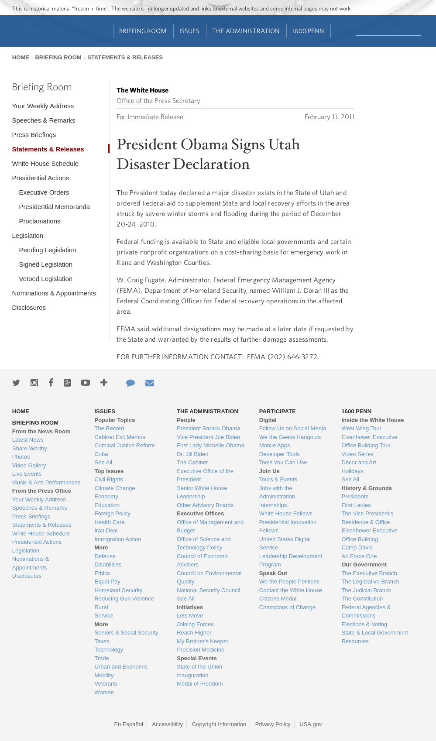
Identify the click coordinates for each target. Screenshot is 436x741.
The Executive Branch (369, 573)
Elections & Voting (365, 624)
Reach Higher (194, 632)
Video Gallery (29, 465)
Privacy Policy (273, 724)
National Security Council (208, 590)
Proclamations (39, 221)
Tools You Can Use (283, 462)
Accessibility (167, 724)
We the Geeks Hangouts (290, 437)
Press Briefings (34, 134)
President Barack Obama (208, 428)
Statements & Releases (125, 57)
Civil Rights (108, 479)
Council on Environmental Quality (209, 577)
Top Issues (109, 471)
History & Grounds (367, 488)
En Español (128, 724)
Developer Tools (279, 454)
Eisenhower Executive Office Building (370, 534)
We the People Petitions (289, 581)
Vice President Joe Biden (208, 437)
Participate (277, 411)
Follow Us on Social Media (292, 428)
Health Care (109, 522)
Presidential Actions (40, 178)
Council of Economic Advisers (203, 560)
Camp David (357, 547)
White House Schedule (45, 163)
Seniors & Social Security (126, 632)
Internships (273, 505)
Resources (355, 641)
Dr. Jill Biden (192, 454)
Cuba (101, 454)
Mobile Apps (274, 445)
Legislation (27, 235)
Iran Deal (105, 530)
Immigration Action (117, 539)
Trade (101, 658)
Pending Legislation (47, 250)
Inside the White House (373, 420)
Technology (108, 649)
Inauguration (192, 675)
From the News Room (41, 431)
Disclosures (29, 307)
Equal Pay (107, 581)
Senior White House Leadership (202, 492)
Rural (101, 607)
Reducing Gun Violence (124, 598)
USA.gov (310, 724)
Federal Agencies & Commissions (366, 611)
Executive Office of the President (205, 475)
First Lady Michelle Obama (210, 445)
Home (20, 57)
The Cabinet (192, 462)
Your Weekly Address (43, 106)
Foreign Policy (112, 513)
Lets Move (190, 615)
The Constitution (362, 598)
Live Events (26, 473)
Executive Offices (200, 513)
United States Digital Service (285, 543)
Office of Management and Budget (210, 526)
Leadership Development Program (291, 560)
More (101, 547)
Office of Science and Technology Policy (203, 543)
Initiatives (190, 607)
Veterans (105, 683)
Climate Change (114, 488)
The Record (109, 428)
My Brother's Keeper (202, 641)
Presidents (355, 496)
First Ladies (356, 505)
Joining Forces (195, 624)
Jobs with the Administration (277, 492)
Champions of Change (287, 607)
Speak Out (273, 573)
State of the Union (199, 666)
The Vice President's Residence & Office (368, 517)
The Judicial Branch (366, 590)
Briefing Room (143, 30)
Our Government (364, 564)
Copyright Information (219, 724)
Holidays (353, 471)
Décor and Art (359, 462)
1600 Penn (308, 30)
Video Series (358, 454)
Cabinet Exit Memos (119, 437)
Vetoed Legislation (45, 278)
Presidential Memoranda (54, 206)
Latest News (28, 439)
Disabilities (107, 564)
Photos (21, 456)
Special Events (197, 658)
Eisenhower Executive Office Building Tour (370, 441)
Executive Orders (44, 192)
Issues (189, 30)
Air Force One (359, 556)
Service (103, 615)
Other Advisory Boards (205, 505)
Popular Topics (114, 420)
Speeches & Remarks (43, 120)
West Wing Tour (361, 428)
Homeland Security (118, 590)
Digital (268, 420)
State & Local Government (375, 632)
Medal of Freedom (200, 683)
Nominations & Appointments (54, 293)
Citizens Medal (277, 598)
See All (103, 462)
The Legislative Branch (370, 581)
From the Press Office (41, 490)
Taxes (101, 641)
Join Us (269, 471)
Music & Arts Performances (46, 482)
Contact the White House (291, 590)
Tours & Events (278, 479)
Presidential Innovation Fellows (288, 526)
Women (104, 692)
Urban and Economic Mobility (120, 671)
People (186, 420)
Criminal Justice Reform (124, 445)
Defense (104, 556)
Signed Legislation (45, 264)
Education (107, 505)
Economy (106, 496)
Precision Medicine (200, 649)
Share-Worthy (29, 448)
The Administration (246, 30)
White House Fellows (285, 513)
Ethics (102, 573)
